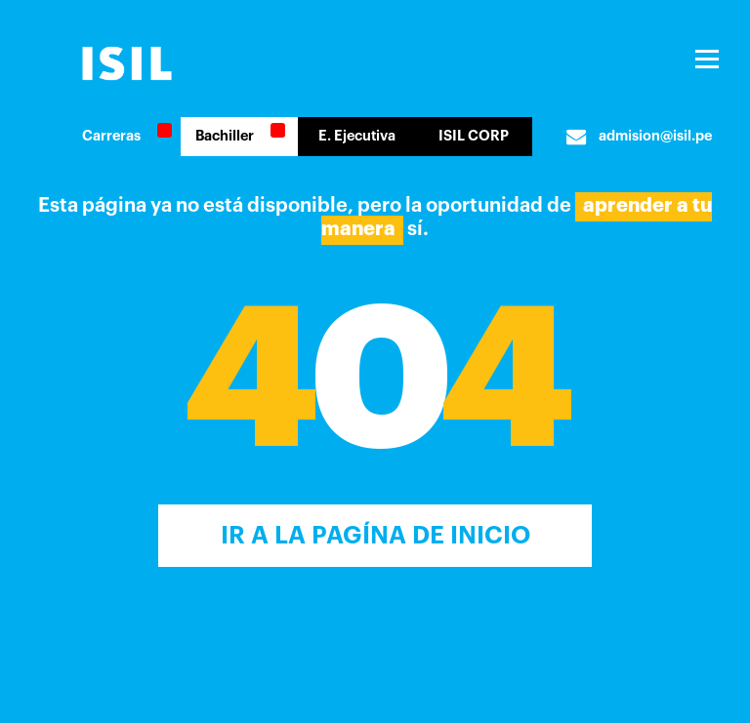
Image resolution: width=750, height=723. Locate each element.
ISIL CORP (473, 136)
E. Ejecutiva (357, 136)
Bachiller (224, 136)
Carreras (111, 136)
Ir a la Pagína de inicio (375, 535)
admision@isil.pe (639, 136)
